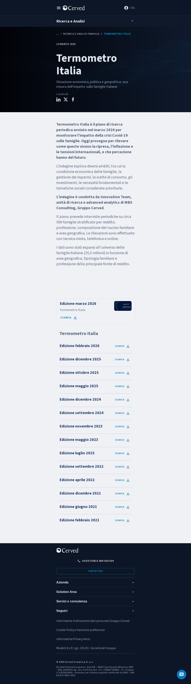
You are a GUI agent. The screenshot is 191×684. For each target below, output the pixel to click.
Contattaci (95, 571)
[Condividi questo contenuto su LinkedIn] (58, 100)
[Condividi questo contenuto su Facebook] (73, 100)
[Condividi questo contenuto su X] (66, 100)
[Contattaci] (181, 674)
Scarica (68, 317)
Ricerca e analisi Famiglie (81, 34)
